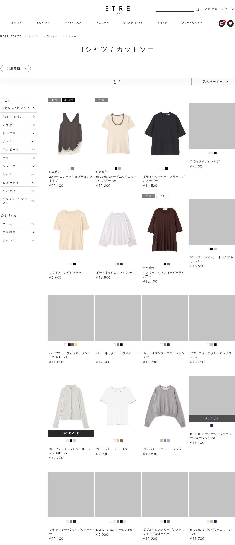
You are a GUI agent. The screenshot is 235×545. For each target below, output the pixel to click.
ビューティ (11, 182)
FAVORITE (230, 23)
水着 (6, 157)
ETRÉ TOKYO (11, 36)
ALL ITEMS (12, 116)
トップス (9, 133)
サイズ (8, 224)
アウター (9, 125)
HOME (16, 23)
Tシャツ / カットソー (118, 9)
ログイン (228, 8)
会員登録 (211, 8)
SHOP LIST (133, 23)
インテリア (11, 190)
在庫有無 (9, 232)
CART (222, 21)
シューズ (9, 166)
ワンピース (11, 149)
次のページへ (213, 81)
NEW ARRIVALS (16, 108)
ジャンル (9, 240)
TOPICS (44, 23)
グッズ (8, 174)
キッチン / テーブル (15, 200)
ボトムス (9, 141)
